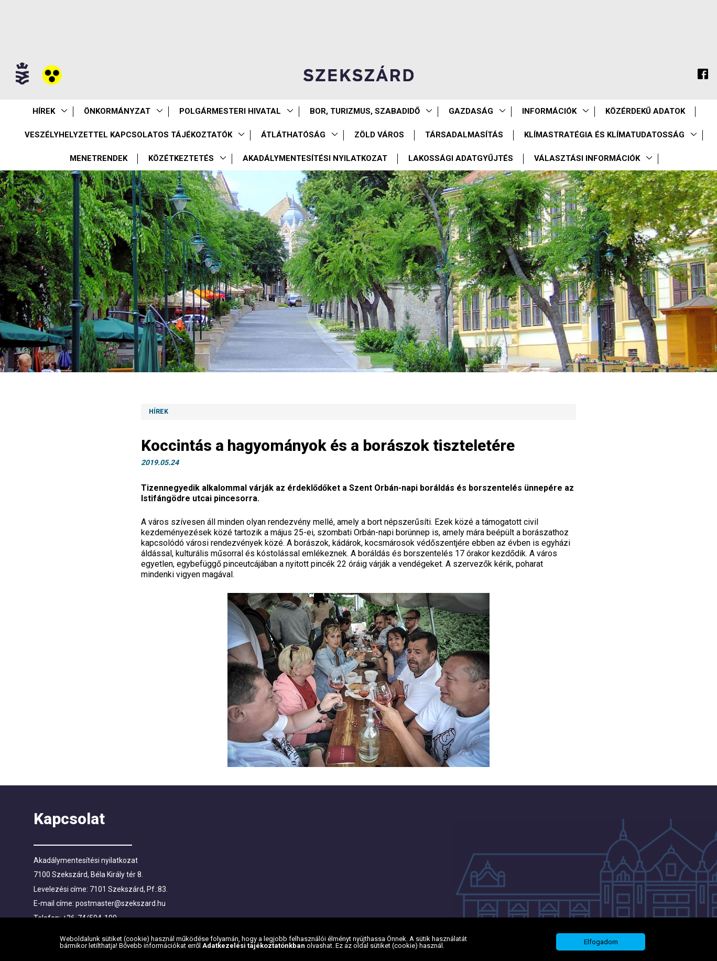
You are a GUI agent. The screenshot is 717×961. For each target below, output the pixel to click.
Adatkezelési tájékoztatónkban (254, 945)
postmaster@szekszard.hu (120, 903)
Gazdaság (471, 111)
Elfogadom (601, 942)
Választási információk (587, 158)
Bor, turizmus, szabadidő (365, 111)
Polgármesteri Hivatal (230, 111)
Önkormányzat (117, 111)
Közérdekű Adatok (645, 111)
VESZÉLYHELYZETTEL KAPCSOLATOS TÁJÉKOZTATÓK (128, 134)
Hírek (43, 111)
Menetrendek (98, 158)
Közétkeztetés (181, 158)
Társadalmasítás (464, 134)
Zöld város (379, 134)
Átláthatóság (293, 134)
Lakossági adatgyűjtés (460, 158)
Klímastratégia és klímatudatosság (604, 134)
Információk (549, 111)
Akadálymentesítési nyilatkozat (315, 158)
